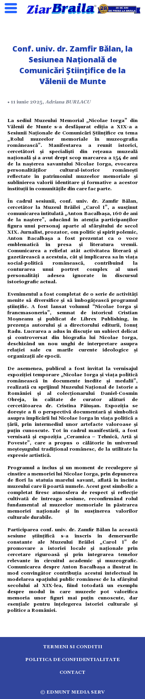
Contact (72, 672)
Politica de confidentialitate (72, 660)
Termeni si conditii (72, 647)
